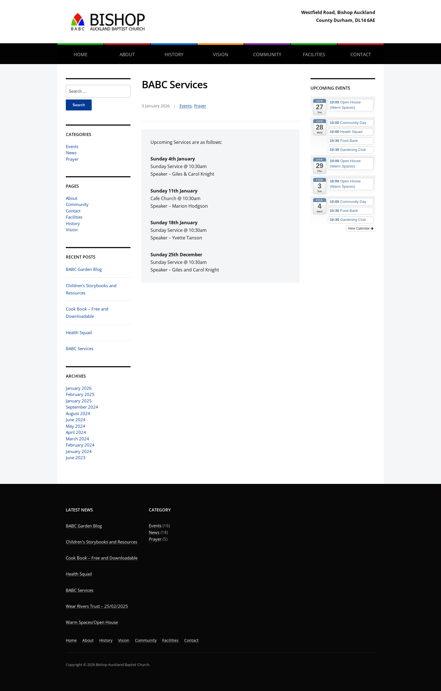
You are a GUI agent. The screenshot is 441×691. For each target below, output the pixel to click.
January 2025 (79, 401)
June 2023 (76, 457)
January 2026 (79, 388)
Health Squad (79, 332)
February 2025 (80, 394)
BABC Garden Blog (84, 269)
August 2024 (78, 413)
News (71, 152)
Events (72, 146)
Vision (220, 54)
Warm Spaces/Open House (92, 622)
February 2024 (80, 445)
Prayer (72, 159)
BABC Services (79, 348)
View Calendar (361, 228)
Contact (360, 54)
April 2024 (76, 432)
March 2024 (77, 438)
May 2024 (75, 426)
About (127, 54)
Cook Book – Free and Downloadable (102, 558)
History (174, 54)
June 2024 (76, 419)
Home (80, 54)
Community (267, 54)
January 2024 (79, 451)
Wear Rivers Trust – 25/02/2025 (97, 606)
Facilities (314, 54)
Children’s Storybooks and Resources (101, 542)
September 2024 (82, 407)
